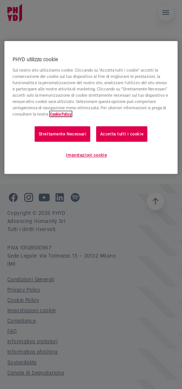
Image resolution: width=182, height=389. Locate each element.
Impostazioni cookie (86, 154)
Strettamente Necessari (63, 133)
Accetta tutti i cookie (122, 133)
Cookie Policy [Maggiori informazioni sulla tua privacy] (60, 113)
